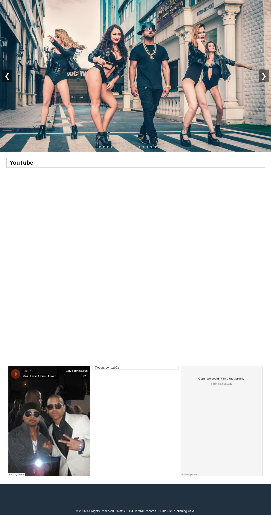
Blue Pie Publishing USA (177, 511)
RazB (121, 511)
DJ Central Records (142, 511)
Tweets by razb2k (107, 367)
